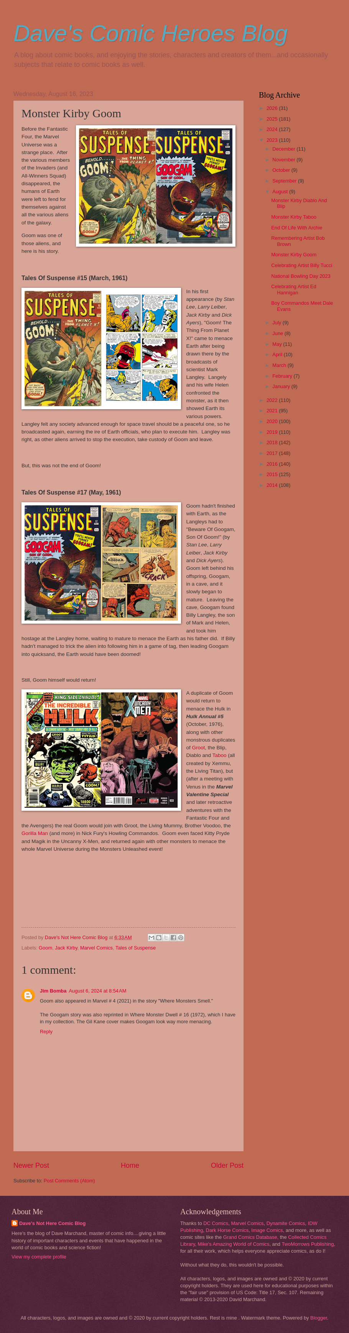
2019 (273, 432)
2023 (273, 140)
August (280, 191)
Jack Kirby (66, 948)
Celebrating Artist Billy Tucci (301, 265)
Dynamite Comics (286, 1223)
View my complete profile (39, 1257)
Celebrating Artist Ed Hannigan (293, 289)
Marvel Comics (96, 948)
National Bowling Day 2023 (301, 276)
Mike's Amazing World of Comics (234, 1244)
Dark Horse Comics (227, 1230)
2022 (273, 400)
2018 (273, 442)
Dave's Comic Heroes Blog (150, 33)
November (284, 160)
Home (130, 1165)
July (277, 322)
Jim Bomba (53, 991)
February (282, 376)
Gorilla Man (34, 833)
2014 (273, 485)
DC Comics (215, 1223)
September (285, 181)
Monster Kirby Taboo (293, 217)
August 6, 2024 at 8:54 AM (97, 991)
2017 (273, 453)
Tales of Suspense (135, 948)
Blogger (318, 1318)
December (284, 149)
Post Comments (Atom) (69, 1181)
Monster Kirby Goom (293, 254)
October (281, 170)
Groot (198, 747)
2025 (273, 119)
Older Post (227, 1165)
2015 (273, 474)
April (277, 354)
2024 (273, 129)
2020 (273, 421)
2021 (273, 410)
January (281, 386)
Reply (46, 1031)
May (277, 344)
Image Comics (267, 1230)
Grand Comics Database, (251, 1237)
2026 (273, 108)
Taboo (219, 755)
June (278, 333)
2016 (273, 464)
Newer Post (31, 1165)
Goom (45, 948)
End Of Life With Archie (296, 228)
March (279, 365)
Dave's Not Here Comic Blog (52, 1223)
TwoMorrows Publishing (308, 1244)
